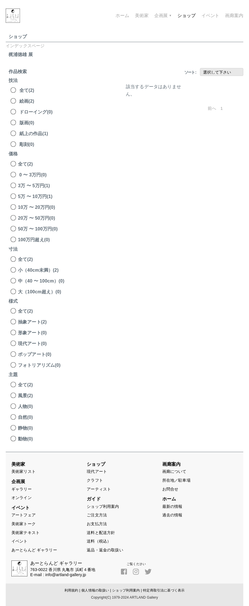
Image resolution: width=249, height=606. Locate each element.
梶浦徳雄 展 (21, 54)
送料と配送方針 (101, 532)
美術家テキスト (25, 532)
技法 (13, 80)
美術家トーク (23, 524)
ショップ (18, 36)
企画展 (163, 15)
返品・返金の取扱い (105, 550)
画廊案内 (234, 15)
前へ (212, 108)
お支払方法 (97, 524)
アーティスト (99, 489)
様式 (13, 301)
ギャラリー (21, 489)
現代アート (97, 471)
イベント (19, 541)
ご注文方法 (97, 515)
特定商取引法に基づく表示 (164, 590)
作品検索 (18, 71)
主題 (13, 374)
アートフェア (23, 515)
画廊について (174, 471)
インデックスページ (25, 45)
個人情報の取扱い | (96, 590)
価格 (13, 153)
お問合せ (170, 489)
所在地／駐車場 (176, 480)
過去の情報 (172, 515)
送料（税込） (99, 541)
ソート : (190, 72)
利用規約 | (72, 590)
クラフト (95, 480)
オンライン (21, 497)
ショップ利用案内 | (127, 590)
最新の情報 (172, 506)
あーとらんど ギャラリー (34, 550)
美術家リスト (23, 471)
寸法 (13, 249)
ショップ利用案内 (103, 506)
